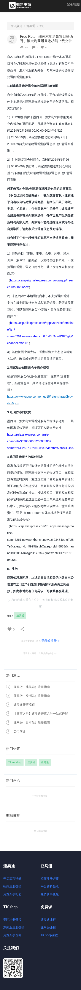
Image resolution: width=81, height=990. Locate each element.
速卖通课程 (48, 919)
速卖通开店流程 (24, 704)
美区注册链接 (12, 919)
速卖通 (30, 26)
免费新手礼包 (12, 894)
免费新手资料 (12, 935)
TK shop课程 (49, 935)
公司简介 (20, 731)
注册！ (55, 640)
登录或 (45, 640)
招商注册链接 (12, 886)
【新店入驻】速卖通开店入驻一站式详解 (41, 713)
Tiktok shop (14, 762)
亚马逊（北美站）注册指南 (32, 687)
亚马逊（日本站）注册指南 (32, 722)
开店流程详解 (12, 878)
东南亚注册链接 (13, 927)
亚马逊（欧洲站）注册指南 (32, 696)
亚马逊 (45, 762)
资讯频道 (16, 26)
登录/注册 (73, 4)
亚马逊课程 (48, 927)
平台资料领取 (50, 886)
